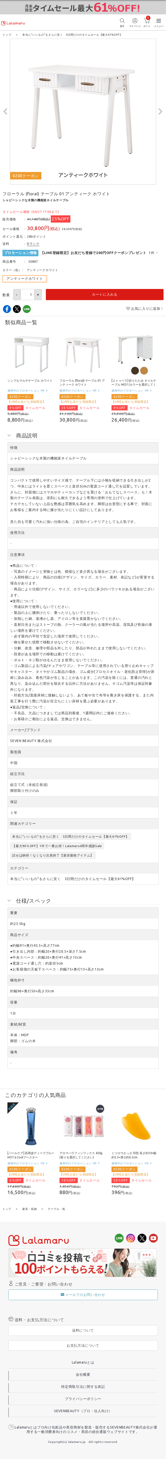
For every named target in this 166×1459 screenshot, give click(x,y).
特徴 (13, 447)
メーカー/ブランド (25, 730)
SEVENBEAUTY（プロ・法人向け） (83, 1410)
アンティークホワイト (24, 278)
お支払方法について (83, 1345)
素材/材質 (18, 1024)
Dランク (33, 243)
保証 (13, 801)
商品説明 (17, 469)
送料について (83, 1330)
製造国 (15, 752)
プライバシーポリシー (83, 1398)
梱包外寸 (17, 980)
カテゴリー (19, 868)
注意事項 (17, 554)
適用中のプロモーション (26, 390)
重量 (13, 913)
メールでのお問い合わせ (83, 1294)
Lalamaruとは (83, 1362)
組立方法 (17, 773)
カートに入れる (104, 294)
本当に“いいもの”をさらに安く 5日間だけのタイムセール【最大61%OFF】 (70, 836)
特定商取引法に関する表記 (83, 1386)
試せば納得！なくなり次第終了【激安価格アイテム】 (53, 855)
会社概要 (83, 1374)
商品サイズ (19, 935)
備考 (13, 1052)
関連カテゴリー (23, 823)
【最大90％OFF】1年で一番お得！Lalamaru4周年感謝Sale (57, 845)
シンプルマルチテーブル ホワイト (29, 380)
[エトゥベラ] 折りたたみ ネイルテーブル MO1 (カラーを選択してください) (133, 384)
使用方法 (17, 532)
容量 (13, 1002)
